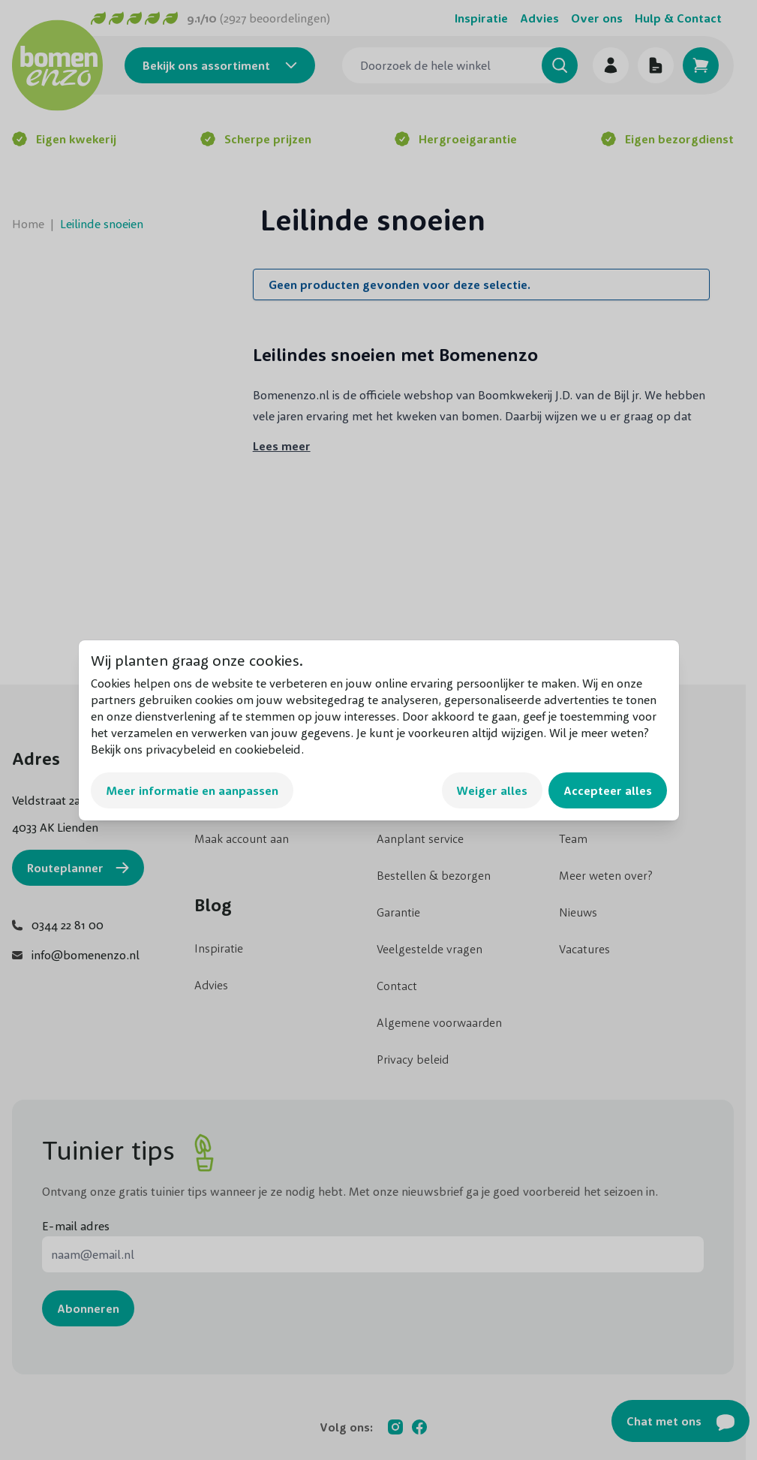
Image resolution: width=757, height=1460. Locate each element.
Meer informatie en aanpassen (192, 790)
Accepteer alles (607, 790)
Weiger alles (492, 790)
